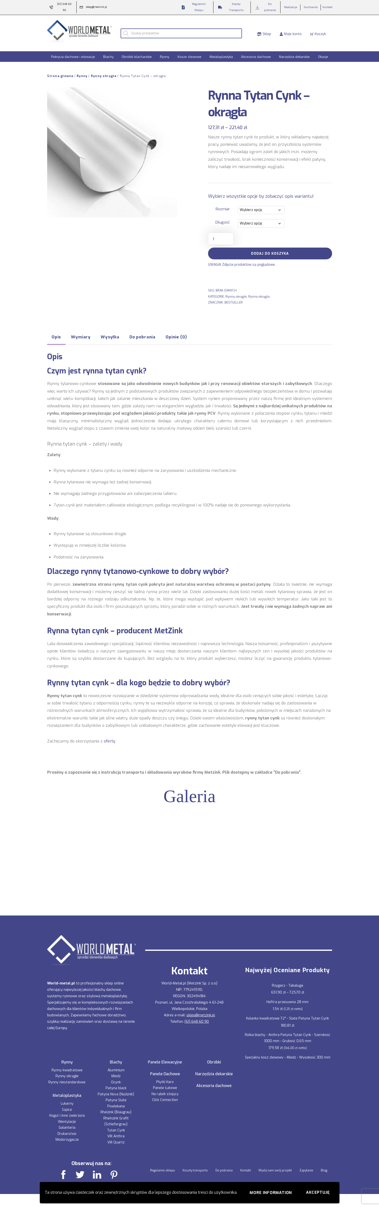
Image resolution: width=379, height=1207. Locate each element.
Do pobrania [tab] (142, 332)
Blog (324, 1166)
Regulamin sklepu (162, 1166)
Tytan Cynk (116, 1125)
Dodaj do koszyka (270, 248)
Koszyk (318, 30)
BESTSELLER (234, 297)
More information (271, 1192)
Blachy (108, 52)
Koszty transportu (195, 1166)
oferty (109, 736)
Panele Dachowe (165, 1069)
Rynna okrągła (259, 292)
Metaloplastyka (221, 52)
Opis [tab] (56, 332)
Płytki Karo (165, 1077)
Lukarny (67, 1098)
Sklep (264, 30)
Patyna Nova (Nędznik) (116, 1089)
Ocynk (116, 1077)
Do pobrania (224, 1166)
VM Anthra (116, 1131)
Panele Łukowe (165, 1083)
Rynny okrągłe (103, 71)
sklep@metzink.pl (200, 1010)
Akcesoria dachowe (256, 52)
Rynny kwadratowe (67, 1065)
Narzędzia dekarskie (294, 52)
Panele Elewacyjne (165, 1057)
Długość (222, 217)
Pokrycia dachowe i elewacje (73, 52)
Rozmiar (223, 204)
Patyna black (116, 1083)
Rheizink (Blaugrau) (115, 1107)
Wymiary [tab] (81, 332)
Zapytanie (306, 1166)
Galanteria (67, 1122)
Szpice (67, 1104)
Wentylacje (67, 1116)
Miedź (116, 1071)
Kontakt (245, 1166)
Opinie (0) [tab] (176, 332)
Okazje (323, 52)
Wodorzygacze (67, 1134)
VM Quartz (116, 1137)
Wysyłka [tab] (110, 332)
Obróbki (214, 1057)
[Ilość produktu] (221, 234)
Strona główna (60, 71)
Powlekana (116, 1101)
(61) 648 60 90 (196, 1016)
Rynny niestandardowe (66, 1077)
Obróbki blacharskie (137, 52)
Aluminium (116, 1065)
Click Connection (165, 1095)
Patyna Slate (116, 1095)
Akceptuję (318, 1192)
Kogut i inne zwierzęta (67, 1110)
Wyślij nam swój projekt (275, 1166)
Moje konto (290, 30)
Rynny (164, 52)
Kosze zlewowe (189, 52)
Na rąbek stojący (165, 1089)
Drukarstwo (66, 1129)
